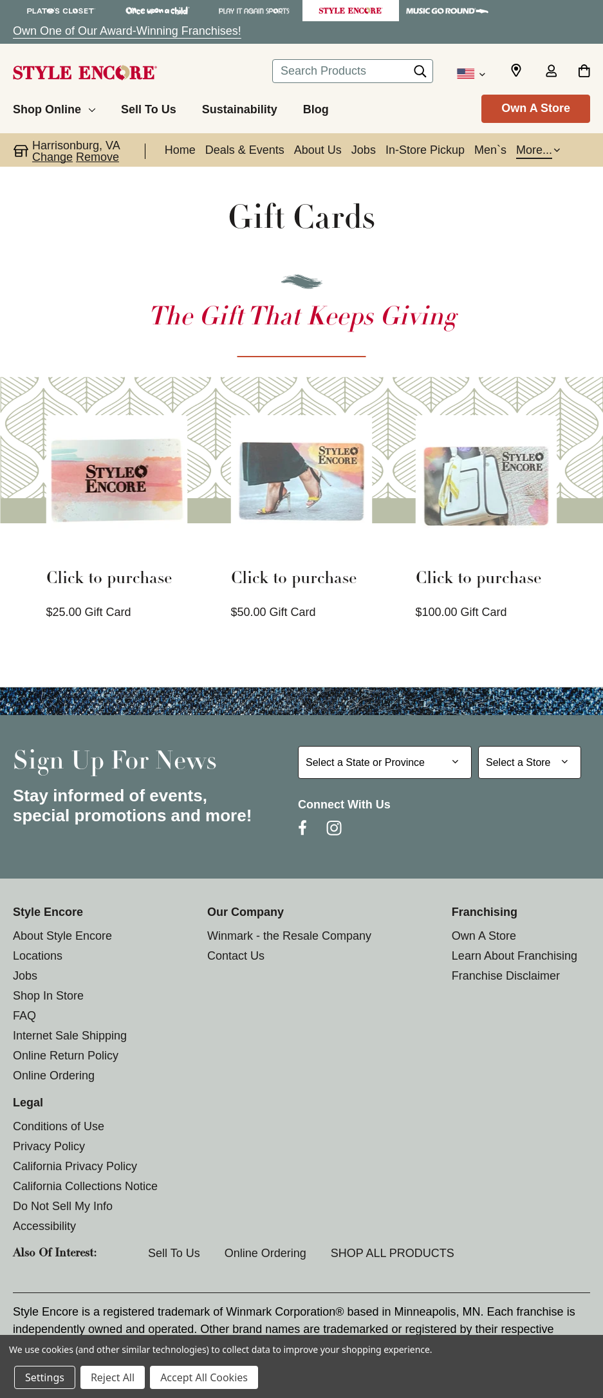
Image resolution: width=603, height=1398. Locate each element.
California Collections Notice (85, 1186)
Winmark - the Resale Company (289, 935)
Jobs (25, 975)
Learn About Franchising (514, 955)
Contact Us (235, 955)
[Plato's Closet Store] (61, 10)
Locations (37, 955)
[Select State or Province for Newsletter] (385, 762)
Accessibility (44, 1226)
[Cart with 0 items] (584, 72)
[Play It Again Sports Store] (254, 10)
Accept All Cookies (204, 1377)
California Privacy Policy (75, 1166)
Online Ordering (54, 1075)
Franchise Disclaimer (506, 975)
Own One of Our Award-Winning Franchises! (127, 30)
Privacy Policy (49, 1146)
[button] (538, 151)
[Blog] (316, 107)
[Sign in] (551, 72)
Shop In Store (48, 995)
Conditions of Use (58, 1126)
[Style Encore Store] (350, 10)
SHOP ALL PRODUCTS (392, 1253)
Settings (44, 1377)
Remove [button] (97, 157)
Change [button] (52, 157)
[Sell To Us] (148, 107)
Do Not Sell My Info (63, 1206)
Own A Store (535, 108)
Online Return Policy (65, 1055)
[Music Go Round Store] (447, 10)
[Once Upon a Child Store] (157, 10)
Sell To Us (174, 1253)
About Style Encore (62, 935)
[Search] (420, 75)
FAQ (24, 1015)
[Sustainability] (239, 107)
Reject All (113, 1377)
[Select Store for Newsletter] (529, 762)
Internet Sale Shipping (70, 1035)
